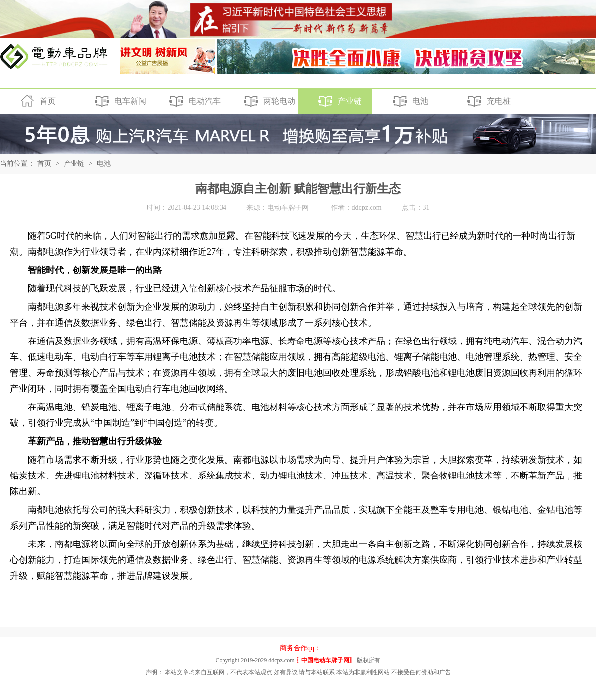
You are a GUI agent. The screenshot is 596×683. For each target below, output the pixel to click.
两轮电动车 (259, 102)
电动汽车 (193, 101)
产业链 (338, 101)
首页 (36, 101)
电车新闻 (119, 101)
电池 (409, 101)
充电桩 (487, 101)
